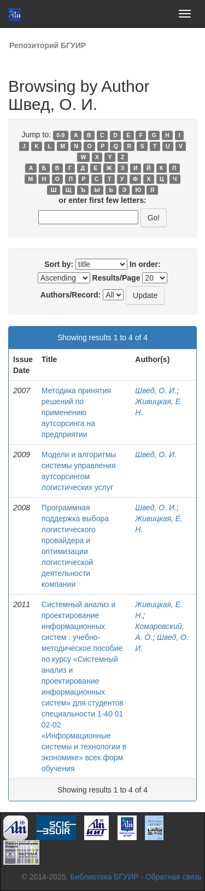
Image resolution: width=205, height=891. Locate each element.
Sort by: (58, 264)
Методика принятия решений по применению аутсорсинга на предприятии (76, 412)
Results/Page (116, 277)
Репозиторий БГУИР (47, 45)
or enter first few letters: (102, 200)
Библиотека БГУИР (104, 876)
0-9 (60, 135)
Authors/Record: (70, 294)
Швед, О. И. (156, 390)
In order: (145, 264)
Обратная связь (173, 876)
